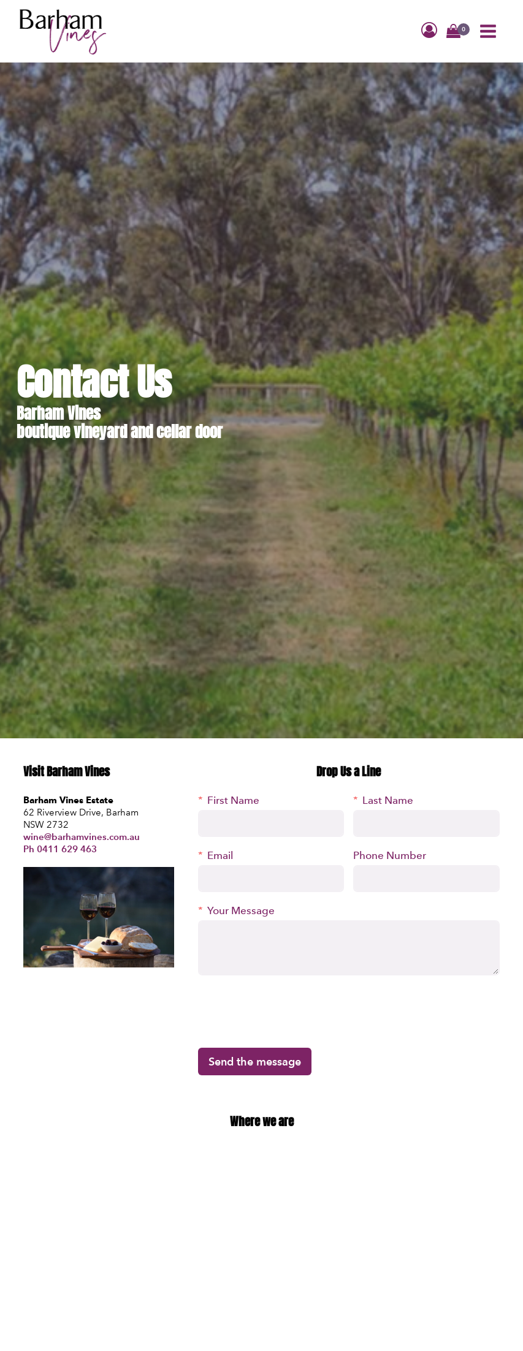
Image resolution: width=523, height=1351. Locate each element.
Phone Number (389, 855)
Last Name (387, 800)
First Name (233, 800)
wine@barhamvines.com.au (81, 836)
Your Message (241, 910)
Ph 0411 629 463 (60, 849)
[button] (453, 32)
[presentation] (291, 1011)
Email (220, 855)
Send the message (254, 1061)
